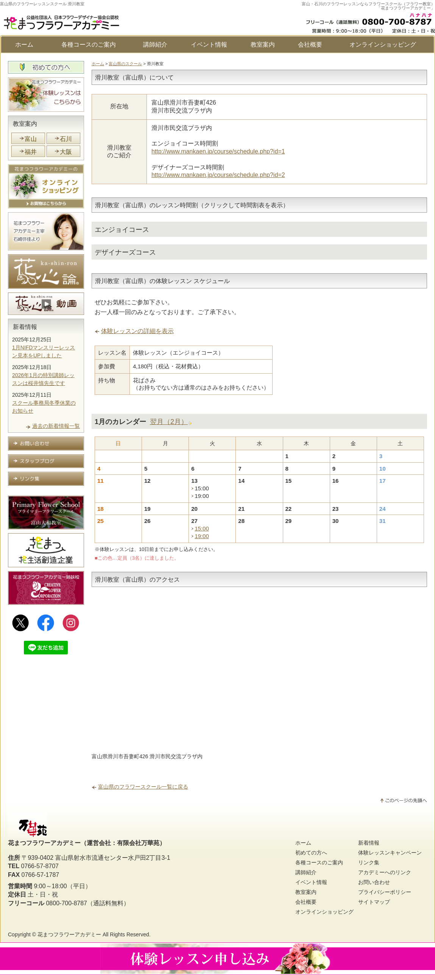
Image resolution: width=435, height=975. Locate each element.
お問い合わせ (374, 882)
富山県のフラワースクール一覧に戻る (143, 787)
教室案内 (263, 44)
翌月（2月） (169, 422)
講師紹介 (155, 44)
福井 (31, 151)
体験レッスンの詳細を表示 (137, 331)
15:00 (202, 528)
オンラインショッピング (382, 44)
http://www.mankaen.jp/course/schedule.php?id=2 (218, 175)
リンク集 (368, 862)
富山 (31, 138)
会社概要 (310, 44)
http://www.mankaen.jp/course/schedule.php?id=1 (218, 151)
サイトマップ (374, 902)
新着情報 (25, 326)
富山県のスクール (125, 63)
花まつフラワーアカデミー (69, 934)
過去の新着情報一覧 (56, 426)
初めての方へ (311, 853)
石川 (66, 138)
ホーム (24, 44)
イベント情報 (209, 44)
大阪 (66, 151)
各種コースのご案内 (88, 44)
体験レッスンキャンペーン (390, 853)
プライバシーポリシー (384, 892)
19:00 (202, 536)
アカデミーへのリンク (384, 872)
